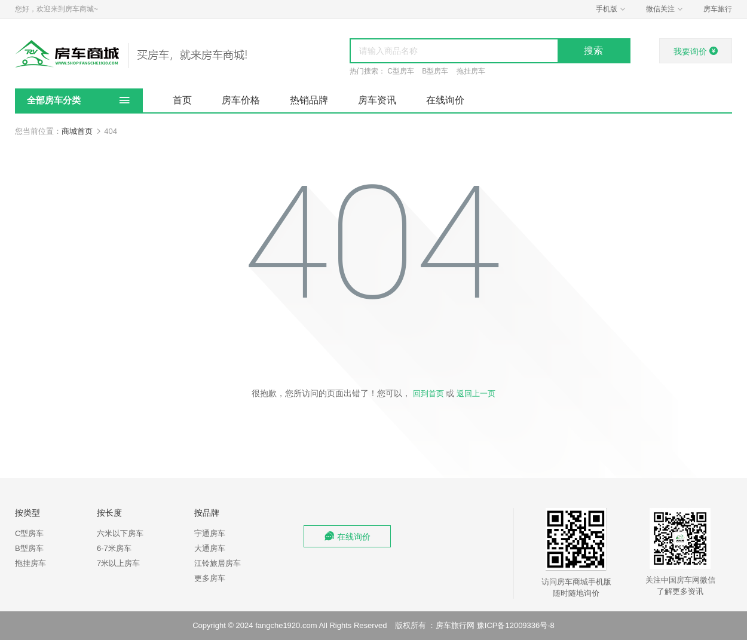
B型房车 (435, 71)
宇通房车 (209, 533)
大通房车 (209, 548)
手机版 (612, 9)
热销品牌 (309, 100)
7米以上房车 (118, 563)
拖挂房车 (471, 71)
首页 (182, 100)
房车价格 (241, 100)
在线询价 (445, 100)
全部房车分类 (54, 100)
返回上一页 (476, 393)
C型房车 (400, 71)
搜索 (593, 50)
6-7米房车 (114, 548)
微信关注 (665, 9)
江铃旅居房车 (217, 563)
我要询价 (695, 51)
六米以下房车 (120, 533)
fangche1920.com (286, 625)
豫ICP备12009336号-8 (516, 625)
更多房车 (209, 578)
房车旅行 (717, 9)
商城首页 (77, 131)
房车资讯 (377, 100)
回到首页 (428, 393)
